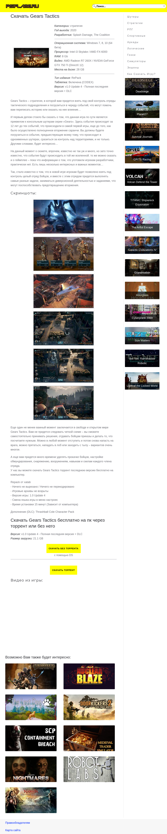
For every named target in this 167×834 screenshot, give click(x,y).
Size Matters (142, 340)
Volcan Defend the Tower (142, 182)
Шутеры (133, 16)
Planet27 (142, 114)
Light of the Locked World (142, 385)
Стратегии (135, 23)
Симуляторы (136, 61)
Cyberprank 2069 (142, 317)
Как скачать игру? (141, 74)
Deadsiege (142, 91)
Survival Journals (142, 136)
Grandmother (142, 272)
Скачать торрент (63, 570)
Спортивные (136, 36)
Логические (136, 48)
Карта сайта (12, 830)
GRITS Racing (142, 159)
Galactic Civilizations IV (142, 249)
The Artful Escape (142, 227)
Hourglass (142, 295)
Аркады (133, 42)
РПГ (130, 29)
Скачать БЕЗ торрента (64, 548)
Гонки (131, 55)
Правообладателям (17, 822)
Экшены (133, 67)
